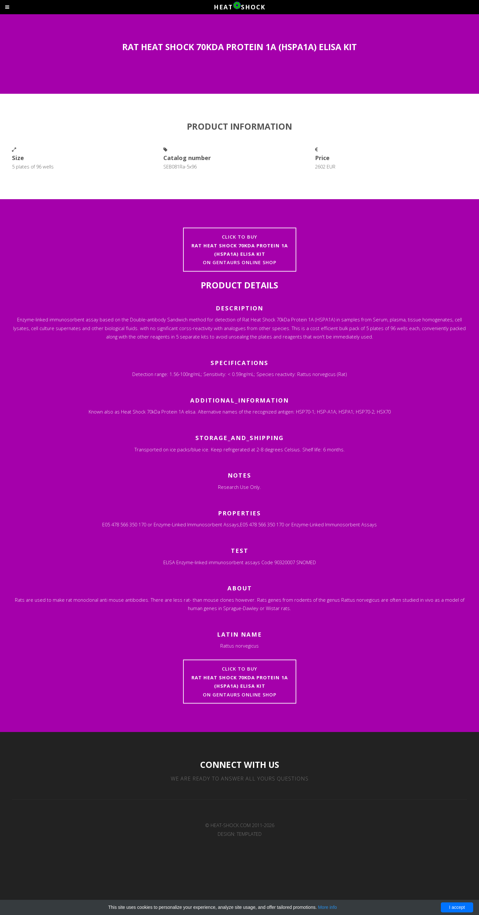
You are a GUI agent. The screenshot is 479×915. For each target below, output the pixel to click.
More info (327, 907)
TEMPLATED (249, 834)
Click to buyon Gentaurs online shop (239, 249)
